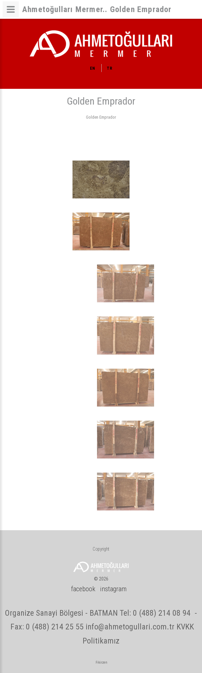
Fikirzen (101, 662)
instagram (113, 589)
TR (109, 68)
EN (92, 68)
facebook (83, 589)
